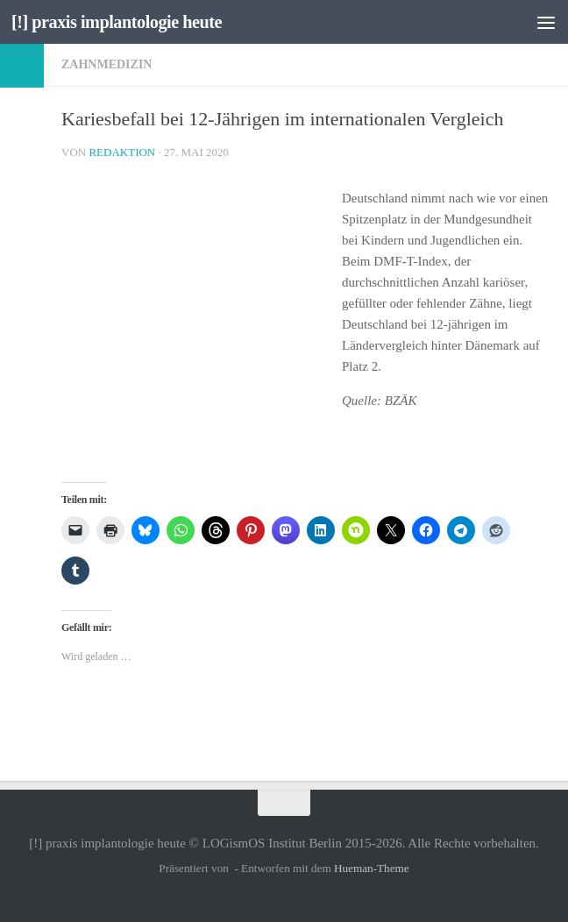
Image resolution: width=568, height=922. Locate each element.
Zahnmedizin (106, 64)
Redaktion (122, 152)
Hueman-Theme (371, 868)
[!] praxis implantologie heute (121, 21)
